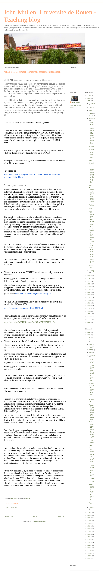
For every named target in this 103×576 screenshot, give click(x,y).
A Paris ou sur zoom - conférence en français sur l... (91, 255)
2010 (89, 311)
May (90, 110)
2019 (89, 286)
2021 (89, 281)
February (92, 118)
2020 (89, 284)
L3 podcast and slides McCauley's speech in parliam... (91, 175)
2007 (89, 319)
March (91, 116)
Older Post (61, 516)
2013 (89, 303)
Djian (90, 185)
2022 (89, 278)
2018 (89, 289)
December (92, 103)
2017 (89, 292)
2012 (89, 306)
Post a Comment (11, 507)
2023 (89, 276)
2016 (89, 295)
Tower (90, 208)
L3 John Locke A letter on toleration (91, 234)
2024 (89, 101)
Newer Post (9, 516)
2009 (89, 314)
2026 (89, 95)
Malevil (91, 160)
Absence (91, 146)
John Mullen (76, 102)
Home (35, 516)
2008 (89, 316)
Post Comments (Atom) (39, 521)
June (91, 107)
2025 (89, 98)
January (91, 271)
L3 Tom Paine (91, 205)
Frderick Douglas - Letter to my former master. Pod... (91, 136)
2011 (89, 308)
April (90, 113)
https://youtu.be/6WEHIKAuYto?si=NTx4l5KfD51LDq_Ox (30, 322)
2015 (89, 297)
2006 (89, 322)
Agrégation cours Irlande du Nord (91, 153)
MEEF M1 (91, 266)
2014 (89, 300)
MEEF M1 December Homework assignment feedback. (91, 218)
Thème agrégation (91, 124)
